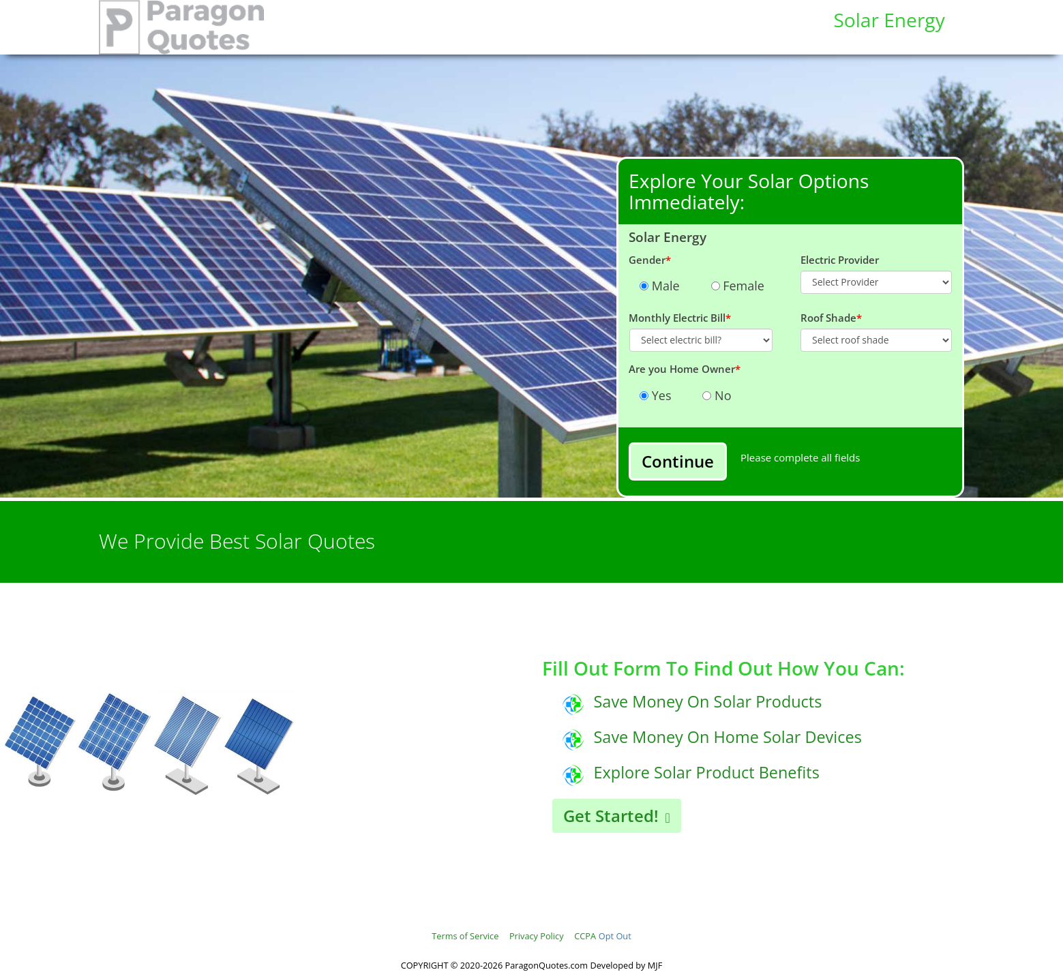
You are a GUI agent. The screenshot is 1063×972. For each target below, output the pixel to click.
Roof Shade (831, 317)
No (721, 395)
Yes (659, 395)
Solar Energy (888, 20)
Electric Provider (839, 260)
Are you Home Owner (684, 369)
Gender (650, 260)
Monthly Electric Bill (680, 317)
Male (664, 285)
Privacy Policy (536, 936)
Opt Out (615, 936)
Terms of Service (465, 936)
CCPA (585, 936)
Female (742, 285)
